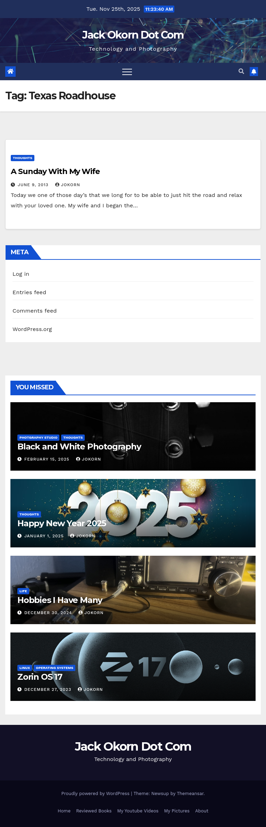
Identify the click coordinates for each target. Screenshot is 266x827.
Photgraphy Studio (38, 437)
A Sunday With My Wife (55, 171)
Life (23, 591)
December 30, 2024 (49, 612)
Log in (21, 274)
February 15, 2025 (47, 459)
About (201, 810)
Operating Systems (54, 668)
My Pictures (177, 810)
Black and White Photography (79, 446)
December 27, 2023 (48, 689)
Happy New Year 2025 (61, 523)
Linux (24, 668)
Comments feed (35, 310)
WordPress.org (32, 329)
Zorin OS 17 (39, 677)
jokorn (67, 184)
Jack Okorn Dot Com (132, 34)
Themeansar (190, 793)
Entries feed (29, 292)
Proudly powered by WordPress (96, 793)
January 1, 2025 (44, 536)
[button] (241, 71)
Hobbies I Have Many (59, 600)
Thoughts (22, 158)
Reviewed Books (93, 810)
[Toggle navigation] (127, 71)
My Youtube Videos (137, 810)
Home (64, 810)
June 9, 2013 (34, 184)
